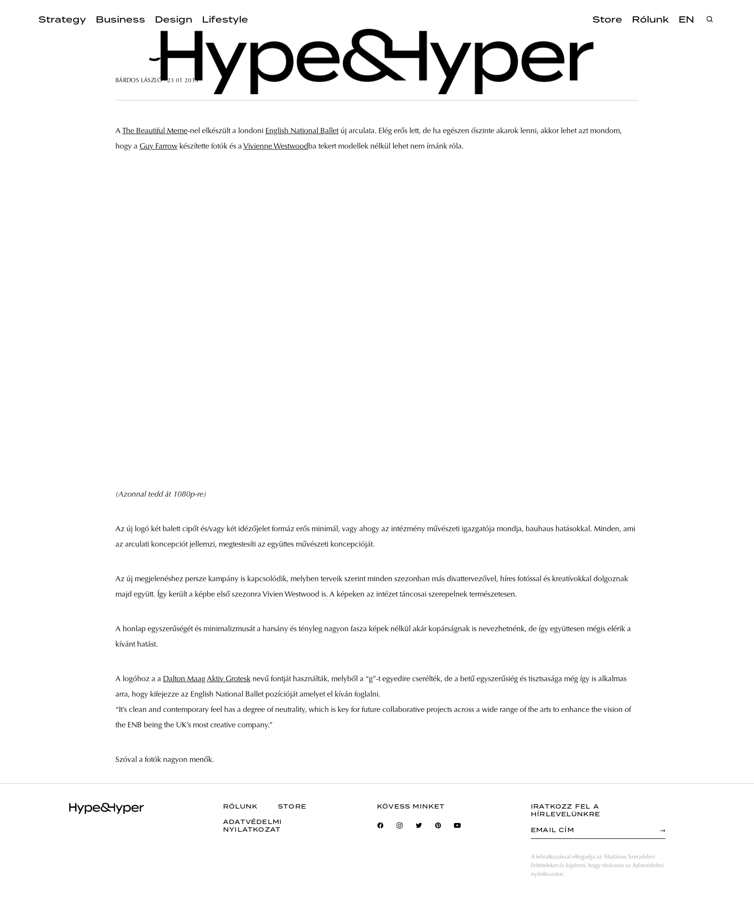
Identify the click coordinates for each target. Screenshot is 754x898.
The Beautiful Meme (155, 131)
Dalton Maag (184, 679)
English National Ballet (302, 131)
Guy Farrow (158, 146)
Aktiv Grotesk (229, 679)
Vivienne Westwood (275, 146)
